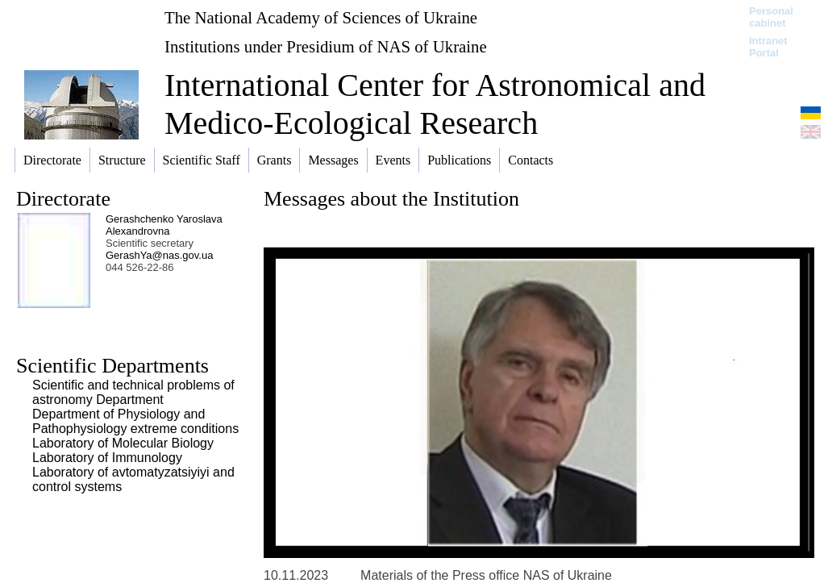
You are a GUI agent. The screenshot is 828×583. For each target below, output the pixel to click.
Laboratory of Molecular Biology (123, 443)
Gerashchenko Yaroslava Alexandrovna (164, 225)
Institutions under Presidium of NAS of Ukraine (325, 46)
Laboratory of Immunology (107, 457)
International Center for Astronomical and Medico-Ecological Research (434, 104)
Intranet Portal (768, 47)
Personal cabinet (771, 17)
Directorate (63, 198)
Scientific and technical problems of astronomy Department (133, 392)
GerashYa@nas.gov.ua (159, 255)
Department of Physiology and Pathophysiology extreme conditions (135, 421)
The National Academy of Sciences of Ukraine (320, 17)
